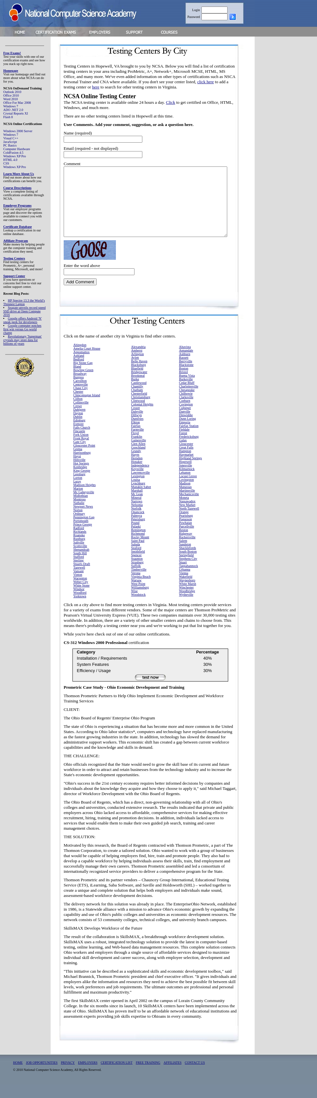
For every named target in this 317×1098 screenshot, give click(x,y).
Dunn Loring (187, 432)
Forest (183, 446)
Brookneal (138, 389)
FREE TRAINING (148, 1076)
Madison (184, 497)
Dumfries (137, 432)
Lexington (138, 490)
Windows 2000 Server (17, 131)
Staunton (137, 572)
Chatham (137, 403)
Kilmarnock (187, 482)
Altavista (185, 360)
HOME (18, 1076)
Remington (138, 543)
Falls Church (81, 441)
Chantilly (137, 400)
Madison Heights (84, 498)
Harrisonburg (82, 466)
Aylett (135, 371)
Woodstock (138, 608)
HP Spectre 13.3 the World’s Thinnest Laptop (24, 302)
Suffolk (136, 579)
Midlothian (80, 509)
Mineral (136, 511)
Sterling (78, 574)
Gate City (79, 455)
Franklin (136, 450)
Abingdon (80, 358)
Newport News (83, 520)
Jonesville (185, 479)
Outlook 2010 (12, 92)
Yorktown (80, 610)
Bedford (78, 373)
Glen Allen (138, 457)
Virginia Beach (141, 590)
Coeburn (184, 414)
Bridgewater (139, 385)
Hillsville (79, 473)
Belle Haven (139, 375)
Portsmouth (80, 534)
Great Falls (186, 461)
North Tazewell (189, 522)
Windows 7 (10, 106)
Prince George (82, 538)
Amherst (136, 364)
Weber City (80, 595)
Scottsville (80, 559)
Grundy (136, 464)
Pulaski (136, 540)
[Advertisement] (291, 142)
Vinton (77, 588)
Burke (135, 393)
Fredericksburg (188, 450)
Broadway (80, 387)
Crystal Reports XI (15, 113)
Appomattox (81, 366)
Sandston (185, 558)
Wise (134, 604)
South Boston (188, 565)
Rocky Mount (140, 551)
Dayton (78, 427)
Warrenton (80, 592)
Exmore (78, 437)
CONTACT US (195, 1076)
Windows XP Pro (14, 156)
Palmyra (136, 529)
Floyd (135, 446)
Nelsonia (137, 518)
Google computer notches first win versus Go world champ (22, 329)
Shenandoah (81, 563)
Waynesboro (187, 594)
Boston (183, 382)
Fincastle (79, 445)
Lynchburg (138, 497)
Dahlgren (79, 423)
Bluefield (137, 382)
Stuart (183, 576)
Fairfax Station (188, 439)
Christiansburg (141, 411)
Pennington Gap (84, 531)
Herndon (137, 472)
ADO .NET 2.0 (13, 110)
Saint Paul (138, 554)
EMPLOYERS (87, 1076)
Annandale (186, 364)
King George (81, 484)
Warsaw (136, 594)
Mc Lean (137, 508)
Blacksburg (138, 378)
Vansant (78, 585)
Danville (184, 425)
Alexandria (138, 360)
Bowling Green (83, 383)
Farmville (137, 443)
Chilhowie (186, 407)
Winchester (186, 601)
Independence (140, 479)
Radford (78, 541)
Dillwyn (136, 429)
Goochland (138, 461)
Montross (79, 513)
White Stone (81, 599)
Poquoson (185, 533)
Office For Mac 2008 (17, 102)
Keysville (137, 482)
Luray (77, 495)
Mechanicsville (189, 508)
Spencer (136, 569)
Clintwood (138, 414)
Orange (183, 525)
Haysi (77, 470)
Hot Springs (81, 477)
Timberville (139, 583)
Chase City (80, 401)
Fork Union (80, 448)
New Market (187, 518)
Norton (78, 523)
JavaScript (10, 142)
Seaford (136, 561)
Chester (78, 405)
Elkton (135, 436)
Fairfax (136, 439)
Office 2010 (11, 95)
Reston (183, 543)
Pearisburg (186, 529)
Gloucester (186, 457)
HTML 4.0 (10, 160)
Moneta (184, 511)
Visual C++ (10, 138)
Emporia (184, 436)
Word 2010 (10, 99)
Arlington (137, 367)
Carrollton (80, 394)
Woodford (80, 606)
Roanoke (79, 549)
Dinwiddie (186, 429)
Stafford (78, 570)
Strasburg (137, 576)
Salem (183, 554)
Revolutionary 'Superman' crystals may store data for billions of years (22, 340)
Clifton (78, 412)
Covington (186, 418)
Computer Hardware (16, 149)
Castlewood (139, 396)
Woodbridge (187, 604)
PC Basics (10, 145)
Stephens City (188, 572)
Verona (135, 586)
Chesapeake (187, 403)
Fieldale (184, 443)
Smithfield (138, 565)
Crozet (135, 421)
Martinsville (187, 504)
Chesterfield (139, 407)
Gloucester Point (84, 459)
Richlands (80, 545)
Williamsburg (140, 601)
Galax (183, 454)
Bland (77, 380)
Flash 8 (8, 117)
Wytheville (186, 608)
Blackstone (186, 378)
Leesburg (79, 488)
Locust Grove (188, 490)
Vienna (183, 586)
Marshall (137, 504)
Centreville (80, 398)
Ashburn (184, 367)
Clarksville (186, 411)
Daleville (137, 425)
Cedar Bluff (186, 396)
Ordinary (79, 527)
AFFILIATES (173, 1076)
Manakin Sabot (141, 500)
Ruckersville (187, 551)
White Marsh (187, 597)
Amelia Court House (87, 362)
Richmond (138, 547)
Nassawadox (187, 515)
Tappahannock (188, 579)
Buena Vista (187, 389)
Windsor (79, 602)
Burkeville (186, 393)
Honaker (136, 475)
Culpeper (185, 421)
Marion (78, 502)
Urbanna (184, 583)
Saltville (78, 556)
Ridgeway (185, 547)
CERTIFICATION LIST (116, 1076)
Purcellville (186, 540)
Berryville (185, 375)
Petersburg (138, 533)
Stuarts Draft (81, 577)
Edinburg (79, 434)
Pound (135, 536)
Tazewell (79, 581)
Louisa (135, 493)
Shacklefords (187, 561)
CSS (6, 163)
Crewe (77, 419)
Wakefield (185, 590)
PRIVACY (68, 1076)
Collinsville (81, 416)
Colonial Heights (142, 418)
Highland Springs (190, 472)
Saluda (135, 558)
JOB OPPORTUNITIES (41, 1076)
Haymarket (186, 468)
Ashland (78, 369)
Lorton (77, 491)
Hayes (135, 468)
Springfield (186, 569)
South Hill (80, 567)
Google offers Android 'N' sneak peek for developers (22, 320)
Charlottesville (188, 400)
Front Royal (81, 452)
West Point (138, 597)
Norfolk (136, 522)
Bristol (183, 385)
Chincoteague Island (86, 409)
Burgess (78, 391)
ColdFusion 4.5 (13, 152)
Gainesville (138, 454)
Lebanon (184, 486)
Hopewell (185, 475)
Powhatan (185, 536)
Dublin (78, 430)
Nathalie (79, 516)
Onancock (138, 525)
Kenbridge (80, 480)
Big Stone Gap (83, 376)
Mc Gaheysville (83, 506)
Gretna (77, 462)
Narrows (136, 515)
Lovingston (186, 493)
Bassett (183, 371)
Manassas (185, 500)
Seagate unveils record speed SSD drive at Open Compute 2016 (24, 311)
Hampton (185, 464)
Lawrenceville (140, 486)
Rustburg (79, 552)
